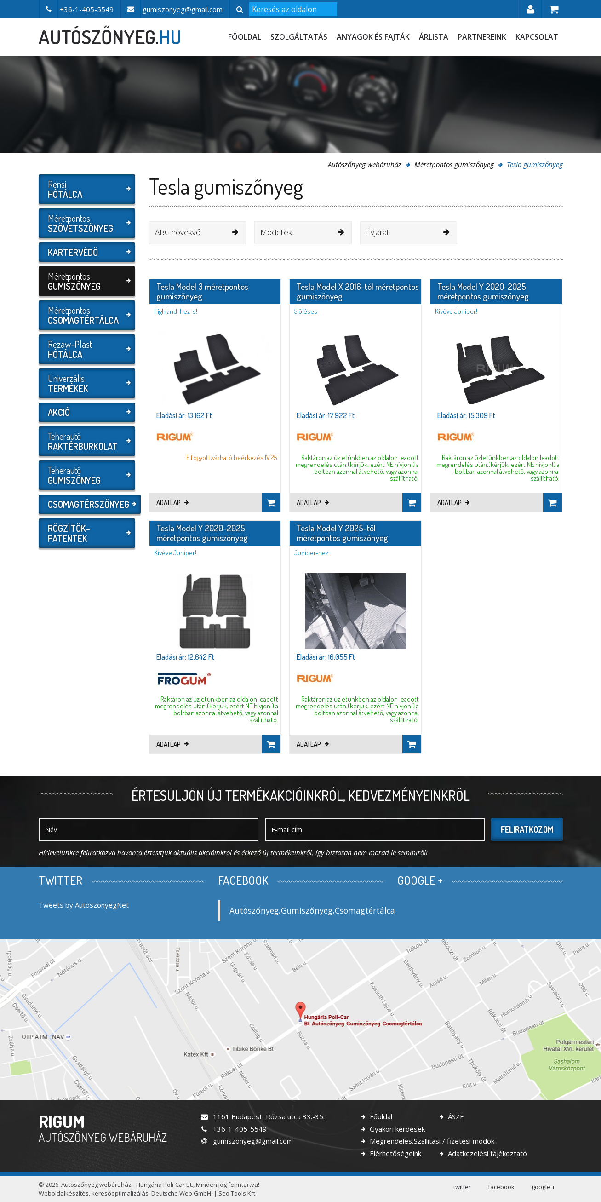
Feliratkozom (527, 829)
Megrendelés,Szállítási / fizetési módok (431, 1140)
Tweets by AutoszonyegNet (84, 904)
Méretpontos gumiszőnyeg (454, 164)
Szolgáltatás (298, 37)
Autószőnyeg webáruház (364, 164)
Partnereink (482, 37)
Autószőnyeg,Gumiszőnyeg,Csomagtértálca (312, 910)
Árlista (433, 37)
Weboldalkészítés (64, 1193)
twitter (462, 1187)
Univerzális (86, 383)
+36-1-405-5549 (233, 1128)
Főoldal (244, 37)
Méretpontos (86, 223)
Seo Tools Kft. (237, 1193)
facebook (501, 1187)
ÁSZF (455, 1116)
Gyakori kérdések (396, 1128)
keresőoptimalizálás (120, 1193)
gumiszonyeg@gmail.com (246, 1140)
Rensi (86, 189)
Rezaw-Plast (86, 349)
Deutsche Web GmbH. (181, 1193)
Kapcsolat (536, 37)
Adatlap (172, 502)
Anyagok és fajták (373, 37)
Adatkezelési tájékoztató (486, 1153)
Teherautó (86, 441)
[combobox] (197, 232)
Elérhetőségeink (394, 1153)
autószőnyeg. (110, 36)
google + (543, 1187)
